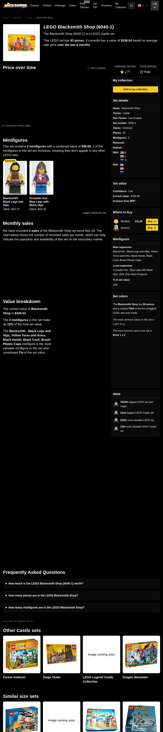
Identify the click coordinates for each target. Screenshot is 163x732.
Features (46, 665)
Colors (72, 5)
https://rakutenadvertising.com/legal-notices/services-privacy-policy (29, 699)
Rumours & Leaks (51, 661)
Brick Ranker (9, 640)
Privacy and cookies (52, 670)
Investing (46, 651)
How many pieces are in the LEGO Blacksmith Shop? (43, 470)
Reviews (45, 656)
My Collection (120, 5)
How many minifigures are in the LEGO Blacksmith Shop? (46, 482)
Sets (125, 651)
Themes (47, 5)
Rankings (60, 5)
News (44, 646)
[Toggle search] (131, 5)
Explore (35, 5)
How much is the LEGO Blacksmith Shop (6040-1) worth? (46, 458)
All (124, 646)
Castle (29, 17)
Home (6, 17)
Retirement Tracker (92, 646)
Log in (155, 5)
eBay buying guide (92, 651)
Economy (106, 5)
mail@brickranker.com (12, 652)
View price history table (18, 125)
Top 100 (95, 5)
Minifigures (129, 656)
